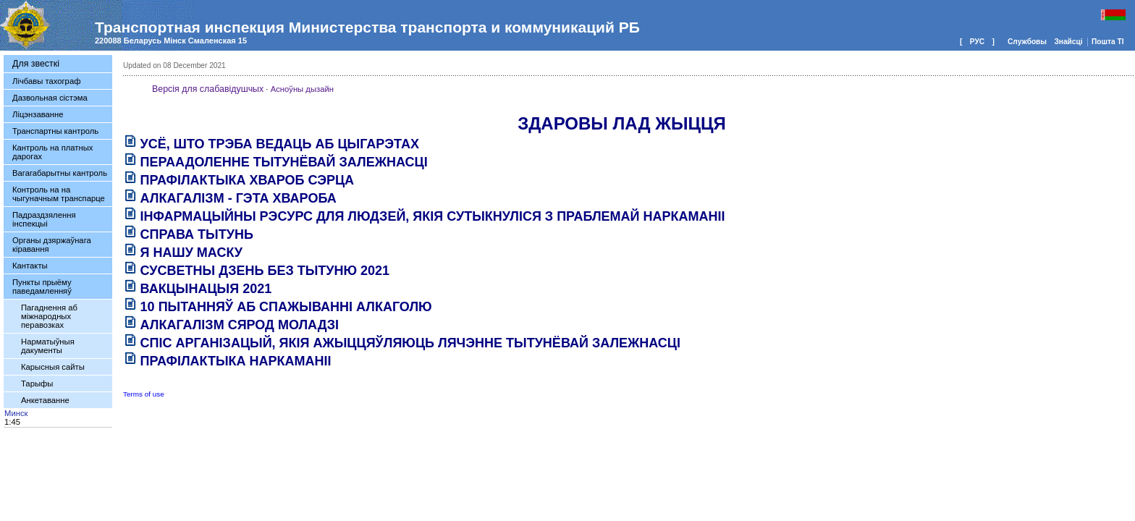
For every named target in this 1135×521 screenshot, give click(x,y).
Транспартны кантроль (55, 131)
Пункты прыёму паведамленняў (42, 286)
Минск (16, 413)
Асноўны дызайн (302, 89)
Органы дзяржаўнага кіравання (51, 244)
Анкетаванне (45, 400)
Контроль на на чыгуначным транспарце (58, 194)
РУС (977, 42)
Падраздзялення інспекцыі (43, 219)
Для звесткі (35, 64)
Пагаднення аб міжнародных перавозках (49, 316)
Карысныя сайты (53, 367)
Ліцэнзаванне (38, 114)
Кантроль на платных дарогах (52, 152)
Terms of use (143, 394)
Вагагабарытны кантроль (59, 173)
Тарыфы (37, 383)
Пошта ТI (1107, 42)
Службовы (1028, 42)
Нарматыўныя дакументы (48, 346)
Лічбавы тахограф (46, 81)
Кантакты (30, 265)
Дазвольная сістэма (50, 97)
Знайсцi (1069, 42)
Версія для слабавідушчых (207, 89)
